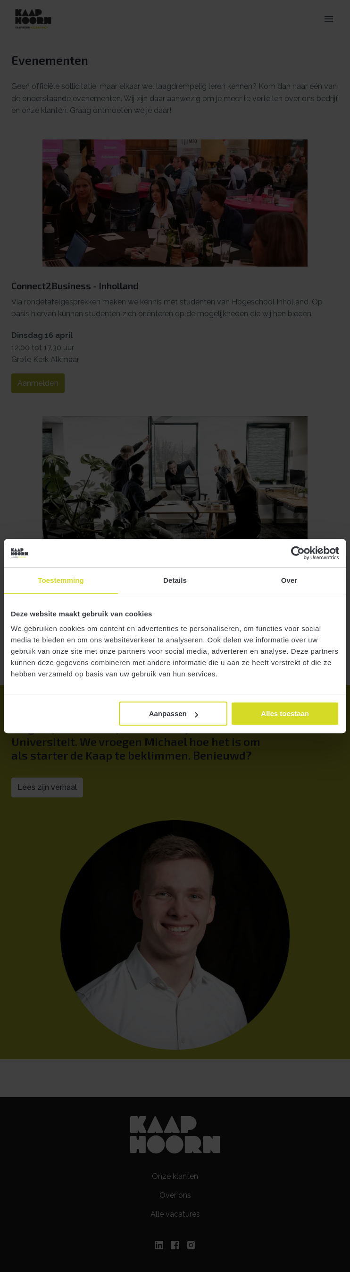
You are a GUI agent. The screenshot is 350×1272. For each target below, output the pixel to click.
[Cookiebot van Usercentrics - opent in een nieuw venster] (298, 553)
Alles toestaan (285, 714)
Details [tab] (175, 580)
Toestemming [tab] (61, 580)
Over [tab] (289, 580)
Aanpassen (173, 714)
